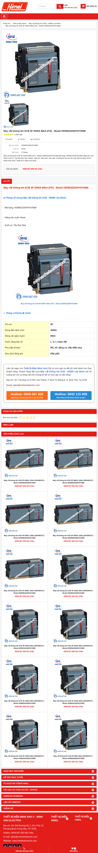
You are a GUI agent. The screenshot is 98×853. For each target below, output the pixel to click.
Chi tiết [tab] (6, 181)
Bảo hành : (16, 152)
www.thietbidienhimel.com (24, 841)
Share (9, 139)
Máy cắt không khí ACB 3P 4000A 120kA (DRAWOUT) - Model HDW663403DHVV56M (24, 592)
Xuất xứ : (16, 149)
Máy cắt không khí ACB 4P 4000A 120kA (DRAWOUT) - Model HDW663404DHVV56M (73, 481)
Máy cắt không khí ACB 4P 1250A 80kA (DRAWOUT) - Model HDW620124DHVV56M (73, 702)
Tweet (21, 139)
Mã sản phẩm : (14, 145)
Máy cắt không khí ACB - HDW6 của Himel (62, 371)
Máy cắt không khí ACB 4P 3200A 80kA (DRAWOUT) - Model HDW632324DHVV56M (73, 592)
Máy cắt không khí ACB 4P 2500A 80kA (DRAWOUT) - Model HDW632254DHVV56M (24, 647)
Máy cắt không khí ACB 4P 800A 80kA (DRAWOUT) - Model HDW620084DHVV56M (73, 757)
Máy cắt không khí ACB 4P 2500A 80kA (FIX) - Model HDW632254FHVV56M (49, 304)
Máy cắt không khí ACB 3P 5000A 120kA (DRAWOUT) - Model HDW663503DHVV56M (73, 537)
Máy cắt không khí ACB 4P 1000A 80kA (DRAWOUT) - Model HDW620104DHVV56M (24, 757)
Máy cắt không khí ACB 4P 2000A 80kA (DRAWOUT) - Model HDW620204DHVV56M (73, 647)
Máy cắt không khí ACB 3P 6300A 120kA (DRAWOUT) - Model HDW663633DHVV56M (24, 537)
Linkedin (35, 139)
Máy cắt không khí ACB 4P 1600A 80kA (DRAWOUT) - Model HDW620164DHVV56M (24, 702)
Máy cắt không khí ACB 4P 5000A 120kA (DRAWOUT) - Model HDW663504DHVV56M (24, 481)
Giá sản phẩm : (12, 169)
